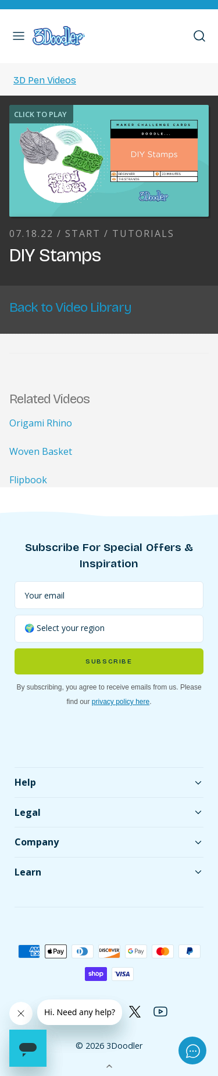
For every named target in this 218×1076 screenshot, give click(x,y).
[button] (19, 36)
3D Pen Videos (44, 80)
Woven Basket (40, 451)
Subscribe (108, 661)
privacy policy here (120, 702)
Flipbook (28, 479)
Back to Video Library (70, 307)
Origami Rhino (40, 423)
